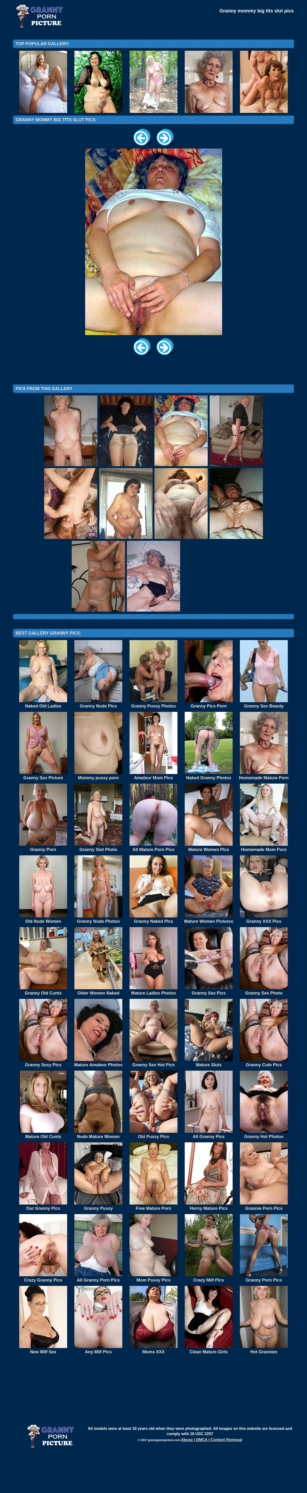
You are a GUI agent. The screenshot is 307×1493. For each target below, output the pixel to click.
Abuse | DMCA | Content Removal (211, 1479)
